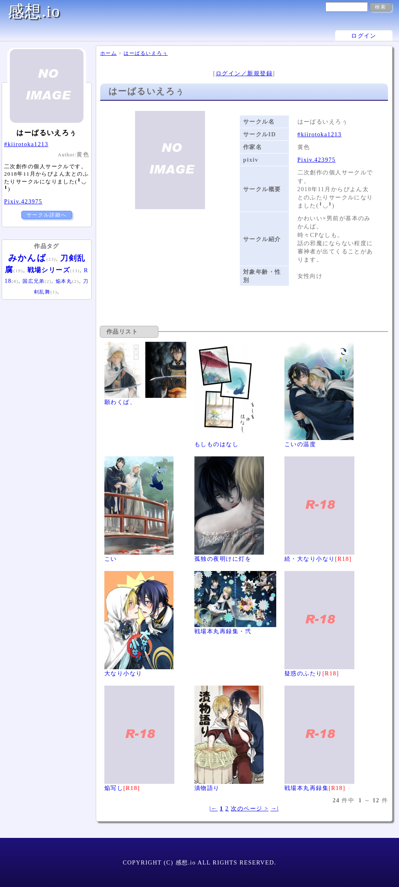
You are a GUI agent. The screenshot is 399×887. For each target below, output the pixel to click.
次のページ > (249, 808)
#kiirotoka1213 (320, 134)
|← (214, 808)
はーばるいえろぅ (146, 53)
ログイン (363, 35)
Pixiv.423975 (317, 159)
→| (275, 808)
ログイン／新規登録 (244, 73)
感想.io (34, 11)
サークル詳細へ (47, 215)
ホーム (108, 53)
